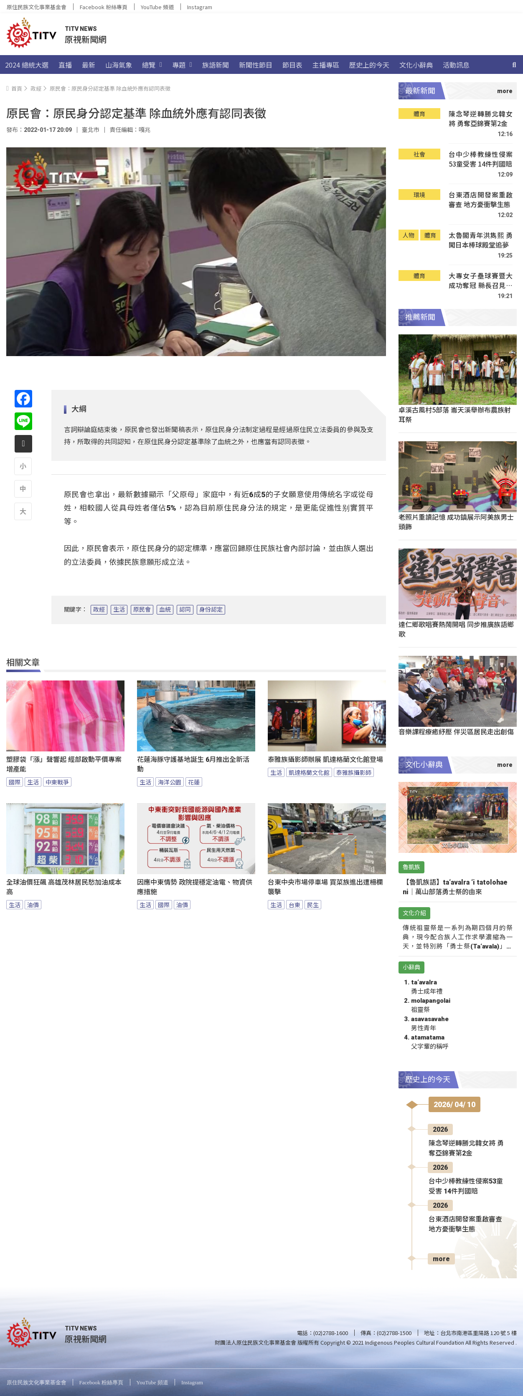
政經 (99, 609)
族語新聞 (215, 65)
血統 (165, 609)
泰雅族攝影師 (353, 772)
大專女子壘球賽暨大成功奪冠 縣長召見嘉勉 (481, 281)
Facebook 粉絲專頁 (103, 7)
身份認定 (211, 609)
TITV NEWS (81, 28)
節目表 (292, 65)
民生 (313, 904)
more (441, 1259)
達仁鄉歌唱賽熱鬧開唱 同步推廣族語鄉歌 (456, 629)
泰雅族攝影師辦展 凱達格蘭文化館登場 (325, 760)
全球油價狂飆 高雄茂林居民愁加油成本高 (64, 887)
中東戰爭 (57, 782)
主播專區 (325, 65)
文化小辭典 (416, 65)
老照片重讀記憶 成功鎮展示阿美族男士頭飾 (456, 521)
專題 (182, 64)
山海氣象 (118, 65)
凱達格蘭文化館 (309, 772)
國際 (14, 782)
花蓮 (194, 782)
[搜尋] (514, 64)
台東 (294, 904)
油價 (33, 904)
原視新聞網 (86, 39)
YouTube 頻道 (157, 7)
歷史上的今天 (369, 65)
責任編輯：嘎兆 (129, 129)
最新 (88, 65)
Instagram (199, 7)
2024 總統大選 (26, 65)
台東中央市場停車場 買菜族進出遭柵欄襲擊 (325, 887)
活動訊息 (456, 65)
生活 (119, 609)
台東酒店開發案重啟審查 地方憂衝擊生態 (481, 200)
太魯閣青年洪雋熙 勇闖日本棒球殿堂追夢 (481, 240)
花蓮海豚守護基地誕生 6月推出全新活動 (193, 764)
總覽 (152, 64)
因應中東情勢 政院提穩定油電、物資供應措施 (194, 887)
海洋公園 (169, 782)
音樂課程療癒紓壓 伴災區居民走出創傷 (456, 731)
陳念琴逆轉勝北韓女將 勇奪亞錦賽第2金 (481, 119)
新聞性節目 (255, 65)
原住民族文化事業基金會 (36, 7)
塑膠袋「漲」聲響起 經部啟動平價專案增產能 (64, 764)
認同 (185, 609)
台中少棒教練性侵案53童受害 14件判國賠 (481, 159)
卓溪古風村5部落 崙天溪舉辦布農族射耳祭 (455, 414)
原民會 (142, 609)
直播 (65, 65)
